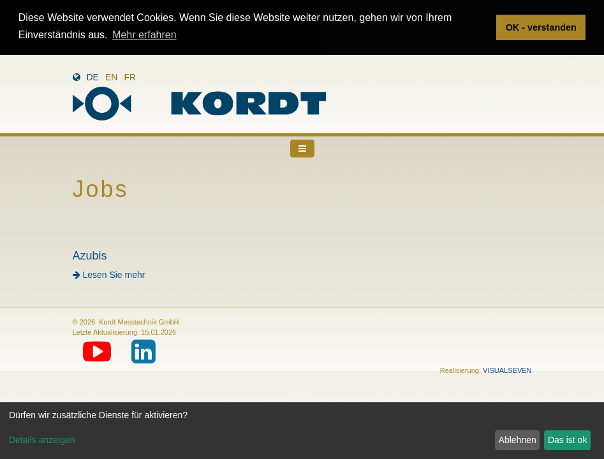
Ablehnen (517, 440)
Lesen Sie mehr (109, 274)
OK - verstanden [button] (541, 27)
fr (130, 76)
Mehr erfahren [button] (144, 34)
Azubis (90, 255)
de (93, 76)
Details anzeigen (42, 440)
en (111, 76)
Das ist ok (567, 440)
